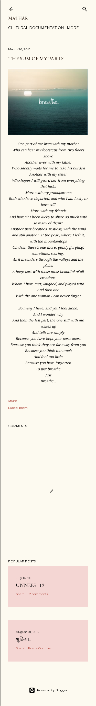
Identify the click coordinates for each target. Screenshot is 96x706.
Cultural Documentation (36, 28)
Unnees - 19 (30, 585)
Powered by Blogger (48, 690)
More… (74, 28)
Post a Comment (41, 648)
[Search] (85, 8)
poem (23, 408)
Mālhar (18, 18)
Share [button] (12, 400)
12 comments (38, 594)
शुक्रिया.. (23, 639)
